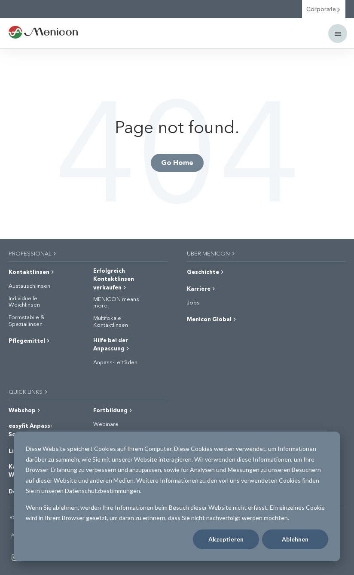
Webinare (106, 423)
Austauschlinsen (29, 285)
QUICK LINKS (29, 391)
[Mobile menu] (337, 33)
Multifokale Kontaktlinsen (110, 321)
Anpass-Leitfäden (115, 362)
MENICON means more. (116, 302)
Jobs (193, 302)
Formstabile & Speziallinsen (27, 320)
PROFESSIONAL (33, 253)
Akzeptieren (226, 539)
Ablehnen (295, 539)
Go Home (177, 162)
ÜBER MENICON (211, 253)
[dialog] (177, 496)
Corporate (323, 8)
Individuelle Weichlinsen (24, 301)
